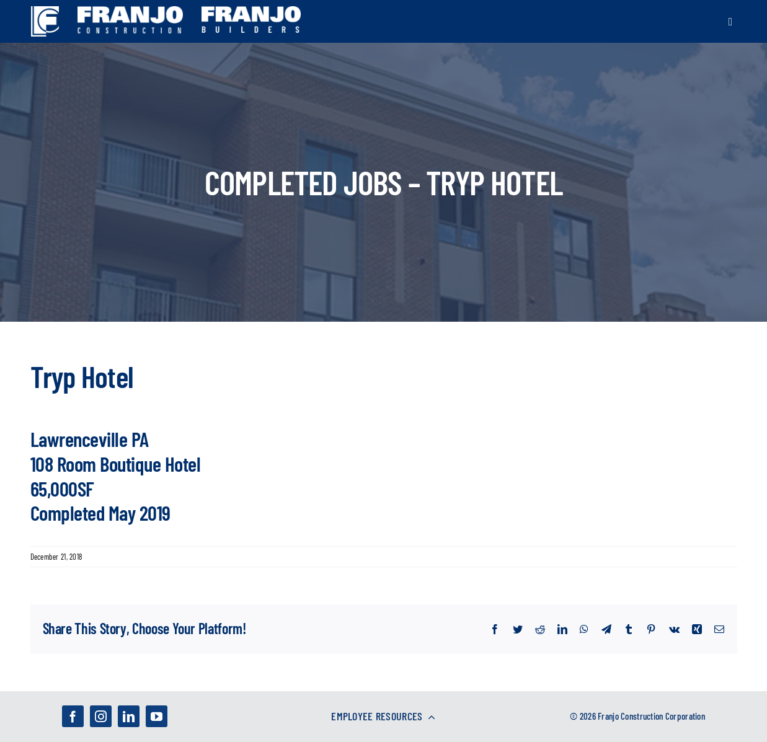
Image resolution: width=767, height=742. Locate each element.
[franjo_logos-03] (130, 12)
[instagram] (101, 716)
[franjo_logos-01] (45, 12)
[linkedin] (129, 716)
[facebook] (73, 716)
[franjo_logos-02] (251, 12)
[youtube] (156, 716)
